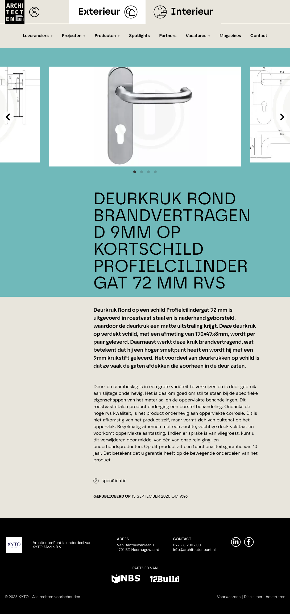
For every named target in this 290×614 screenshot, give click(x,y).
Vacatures (196, 36)
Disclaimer (253, 597)
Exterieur (99, 12)
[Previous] (8, 117)
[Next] (281, 117)
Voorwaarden (229, 597)
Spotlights (139, 36)
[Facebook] (248, 542)
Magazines (230, 36)
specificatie (113, 481)
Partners (167, 36)
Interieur (192, 12)
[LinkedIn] (235, 542)
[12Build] (164, 579)
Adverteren (275, 597)
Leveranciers (36, 36)
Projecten (71, 36)
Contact (258, 36)
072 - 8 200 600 (187, 545)
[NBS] (125, 579)
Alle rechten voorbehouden (56, 597)
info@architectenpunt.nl (194, 550)
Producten (105, 36)
